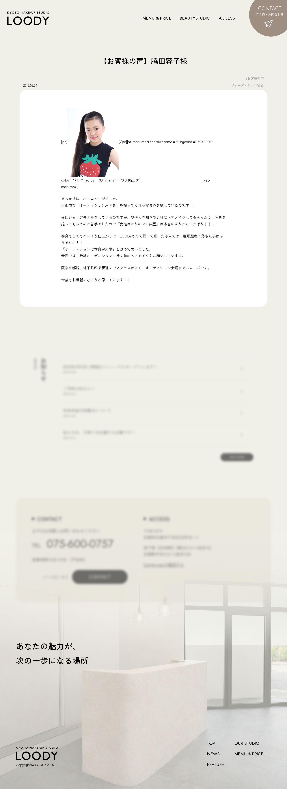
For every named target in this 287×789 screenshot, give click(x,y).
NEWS (213, 753)
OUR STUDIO (246, 743)
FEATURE (215, 764)
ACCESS (227, 18)
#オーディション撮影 (248, 85)
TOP (211, 743)
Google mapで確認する (164, 564)
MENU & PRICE (156, 18)
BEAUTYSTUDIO (195, 18)
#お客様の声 (254, 78)
